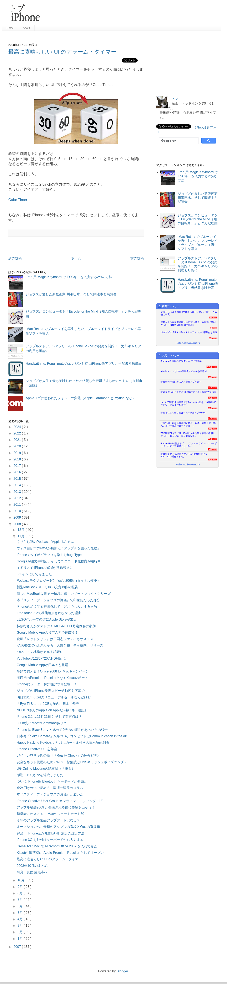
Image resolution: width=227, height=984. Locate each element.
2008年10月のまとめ (32, 865)
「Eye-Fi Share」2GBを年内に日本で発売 (48, 703)
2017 (18, 465)
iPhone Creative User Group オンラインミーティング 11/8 (60, 801)
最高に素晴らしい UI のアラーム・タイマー (62, 52)
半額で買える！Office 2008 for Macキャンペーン (53, 671)
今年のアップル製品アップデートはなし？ (48, 820)
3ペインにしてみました (34, 574)
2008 (18, 524)
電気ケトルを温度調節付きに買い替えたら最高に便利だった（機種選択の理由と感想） (188, 323)
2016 (18, 472)
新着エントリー (168, 306)
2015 (18, 478)
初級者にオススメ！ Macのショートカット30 (50, 814)
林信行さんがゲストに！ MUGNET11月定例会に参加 (56, 626)
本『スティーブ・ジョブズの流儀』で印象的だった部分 (58, 600)
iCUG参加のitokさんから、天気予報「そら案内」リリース (60, 645)
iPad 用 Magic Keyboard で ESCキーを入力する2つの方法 (69, 277)
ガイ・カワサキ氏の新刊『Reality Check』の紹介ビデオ (59, 755)
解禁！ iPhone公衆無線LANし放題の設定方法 (50, 833)
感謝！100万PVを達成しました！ (42, 775)
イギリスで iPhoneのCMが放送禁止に (45, 567)
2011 (18, 504)
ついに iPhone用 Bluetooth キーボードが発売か (52, 781)
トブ (175, 98)
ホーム (76, 258)
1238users (211, 367)
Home (10, 27)
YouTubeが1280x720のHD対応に (41, 658)
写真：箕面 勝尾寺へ (32, 872)
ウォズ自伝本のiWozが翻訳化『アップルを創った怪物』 (59, 548)
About (26, 27)
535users (212, 439)
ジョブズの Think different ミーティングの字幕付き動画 (189, 332)
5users (213, 327)
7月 (20, 899)
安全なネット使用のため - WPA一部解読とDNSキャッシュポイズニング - (71, 762)
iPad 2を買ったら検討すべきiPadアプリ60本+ (184, 412)
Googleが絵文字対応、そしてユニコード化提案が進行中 (59, 561)
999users (212, 377)
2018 (18, 459)
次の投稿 (15, 258)
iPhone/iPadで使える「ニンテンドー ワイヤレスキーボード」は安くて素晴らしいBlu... (189, 444)
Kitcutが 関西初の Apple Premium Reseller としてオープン (60, 852)
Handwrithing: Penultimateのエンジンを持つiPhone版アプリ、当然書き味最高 (84, 363)
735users (212, 408)
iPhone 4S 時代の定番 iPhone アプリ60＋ (182, 361)
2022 (18, 433)
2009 (18, 517)
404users (212, 459)
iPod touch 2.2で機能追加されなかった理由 (49, 613)
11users (213, 317)
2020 (18, 446)
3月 (20, 925)
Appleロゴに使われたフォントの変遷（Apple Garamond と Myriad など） (80, 398)
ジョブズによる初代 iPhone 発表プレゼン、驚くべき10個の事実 (189, 313)
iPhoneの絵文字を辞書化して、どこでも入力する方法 (57, 606)
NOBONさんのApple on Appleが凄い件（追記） (52, 710)
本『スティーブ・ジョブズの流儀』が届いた (50, 794)
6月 (20, 906)
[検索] (178, 141)
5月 (20, 912)
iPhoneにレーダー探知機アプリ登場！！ (47, 684)
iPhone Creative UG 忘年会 (37, 749)
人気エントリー (168, 355)
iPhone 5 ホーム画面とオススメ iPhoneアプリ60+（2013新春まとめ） (184, 455)
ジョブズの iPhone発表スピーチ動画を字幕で (51, 690)
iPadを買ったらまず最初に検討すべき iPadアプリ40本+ (188, 393)
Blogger (122, 971)
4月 (20, 919)
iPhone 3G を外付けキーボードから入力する (50, 840)
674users (212, 418)
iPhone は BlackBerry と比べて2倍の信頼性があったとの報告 (62, 729)
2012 (18, 498)
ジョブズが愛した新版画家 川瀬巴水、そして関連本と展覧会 (71, 294)
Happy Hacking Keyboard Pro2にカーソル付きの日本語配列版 (63, 742)
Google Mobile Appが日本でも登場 (42, 665)
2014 (18, 485)
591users (212, 428)
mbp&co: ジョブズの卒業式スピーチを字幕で (184, 371)
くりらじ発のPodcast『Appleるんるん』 (47, 542)
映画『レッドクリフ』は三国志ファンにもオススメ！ (57, 639)
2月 (20, 932)
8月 (20, 893)
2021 (18, 440)
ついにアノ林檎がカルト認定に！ (42, 652)
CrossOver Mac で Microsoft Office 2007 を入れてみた (57, 846)
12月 (21, 529)
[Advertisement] (132, 14)
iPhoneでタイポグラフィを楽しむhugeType (49, 555)
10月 (21, 880)
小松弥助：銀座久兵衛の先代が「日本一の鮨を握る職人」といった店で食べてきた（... (188, 424)
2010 (18, 511)
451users (212, 449)
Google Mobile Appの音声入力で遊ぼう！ (47, 632)
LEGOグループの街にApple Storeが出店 (47, 619)
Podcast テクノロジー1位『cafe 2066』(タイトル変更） (59, 580)
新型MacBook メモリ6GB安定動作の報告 (47, 587)
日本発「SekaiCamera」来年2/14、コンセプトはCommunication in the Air (72, 736)
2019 (18, 453)
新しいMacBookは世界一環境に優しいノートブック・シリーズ (64, 593)
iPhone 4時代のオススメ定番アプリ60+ (181, 381)
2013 (18, 491)
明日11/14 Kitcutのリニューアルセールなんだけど (54, 697)
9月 (20, 886)
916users (212, 387)
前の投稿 (137, 258)
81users (213, 338)
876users (212, 397)
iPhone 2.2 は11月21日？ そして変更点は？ (49, 716)
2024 (18, 427)
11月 (21, 536)
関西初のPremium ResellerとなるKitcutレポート (52, 678)
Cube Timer (17, 200)
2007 (18, 946)
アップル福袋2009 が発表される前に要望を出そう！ (56, 807)
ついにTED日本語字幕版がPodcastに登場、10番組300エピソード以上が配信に (188, 403)
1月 (20, 938)
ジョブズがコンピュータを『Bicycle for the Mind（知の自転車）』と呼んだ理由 (198, 219)
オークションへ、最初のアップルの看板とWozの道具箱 (58, 826)
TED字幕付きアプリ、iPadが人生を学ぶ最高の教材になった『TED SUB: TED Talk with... (188, 434)
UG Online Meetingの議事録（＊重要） (46, 768)
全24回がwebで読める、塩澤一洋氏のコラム (50, 788)
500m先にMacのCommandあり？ (42, 723)
